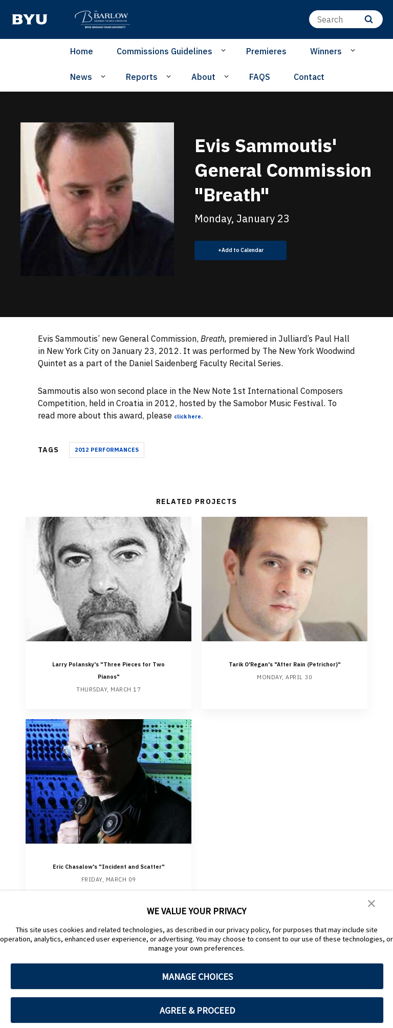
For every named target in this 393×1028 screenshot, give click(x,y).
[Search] (346, 19)
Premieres (266, 51)
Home (81, 51)
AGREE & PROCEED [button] (197, 1010)
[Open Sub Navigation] (225, 50)
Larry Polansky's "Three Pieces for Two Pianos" (108, 669)
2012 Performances (107, 449)
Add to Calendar (248, 250)
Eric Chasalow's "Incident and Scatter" (108, 871)
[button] (372, 905)
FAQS (259, 77)
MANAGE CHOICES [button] (197, 976)
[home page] (30, 19)
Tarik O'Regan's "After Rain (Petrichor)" (285, 669)
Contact (309, 77)
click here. (194, 415)
